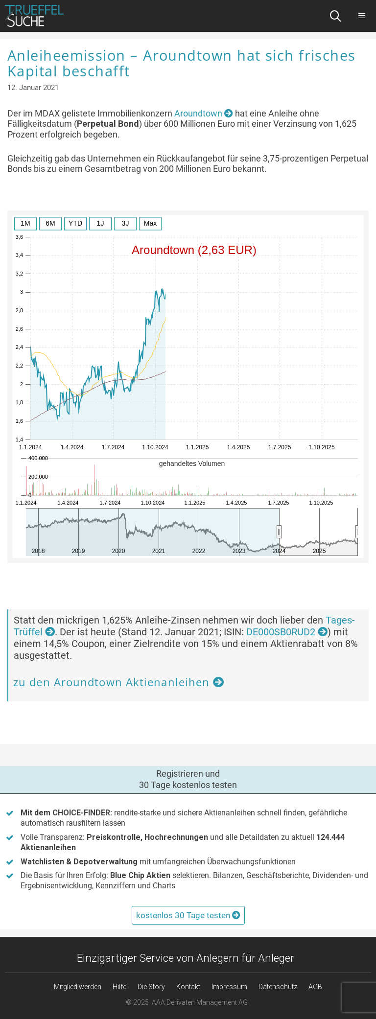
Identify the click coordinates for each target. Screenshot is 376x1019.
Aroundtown (203, 113)
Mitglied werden (77, 987)
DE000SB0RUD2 (287, 632)
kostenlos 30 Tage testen (188, 915)
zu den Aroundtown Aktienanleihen (118, 681)
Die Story (151, 987)
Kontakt (188, 987)
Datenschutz (277, 987)
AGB (315, 987)
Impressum (229, 987)
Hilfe (119, 987)
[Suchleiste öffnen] (335, 16)
